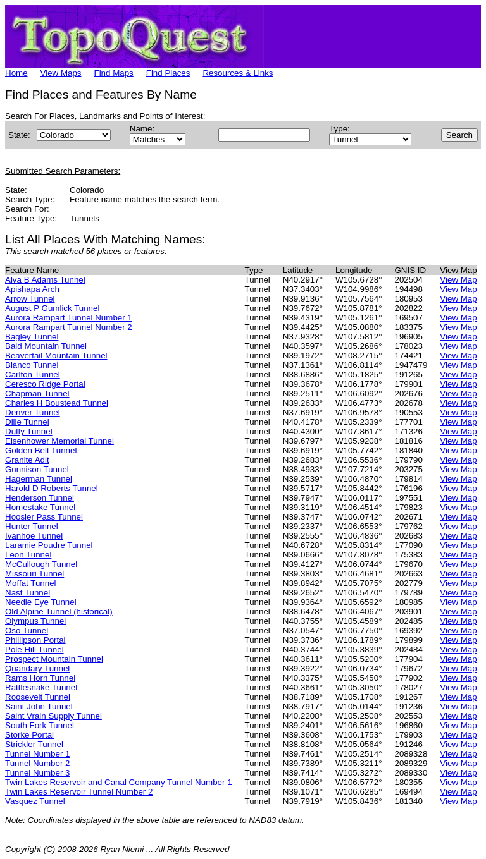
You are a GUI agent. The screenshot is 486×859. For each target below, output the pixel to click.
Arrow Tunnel (30, 298)
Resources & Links (237, 73)
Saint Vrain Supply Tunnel (53, 716)
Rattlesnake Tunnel (41, 687)
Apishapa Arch (32, 289)
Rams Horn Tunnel (40, 678)
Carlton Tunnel (32, 374)
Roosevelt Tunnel (37, 697)
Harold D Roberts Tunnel (51, 488)
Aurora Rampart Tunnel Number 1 (68, 317)
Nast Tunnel (27, 592)
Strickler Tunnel (34, 744)
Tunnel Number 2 (37, 763)
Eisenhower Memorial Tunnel (59, 441)
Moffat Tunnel (30, 583)
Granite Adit (27, 460)
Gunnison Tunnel (37, 469)
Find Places (168, 73)
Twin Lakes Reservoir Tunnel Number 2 (79, 791)
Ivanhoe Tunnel (34, 535)
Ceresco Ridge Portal (45, 384)
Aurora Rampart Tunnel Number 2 (68, 327)
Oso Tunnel (26, 630)
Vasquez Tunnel (35, 801)
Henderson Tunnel (39, 498)
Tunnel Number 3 (37, 772)
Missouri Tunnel (34, 573)
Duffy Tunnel (29, 431)
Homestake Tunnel (40, 507)
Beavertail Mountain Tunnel (56, 355)
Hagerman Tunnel (38, 479)
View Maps (61, 73)
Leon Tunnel (28, 554)
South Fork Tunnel (39, 725)
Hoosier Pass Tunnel (44, 516)
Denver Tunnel (32, 412)
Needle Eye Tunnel (41, 602)
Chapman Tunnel (37, 393)
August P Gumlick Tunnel (52, 308)
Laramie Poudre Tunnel (49, 545)
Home (16, 73)
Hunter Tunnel (31, 526)
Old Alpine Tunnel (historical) (59, 611)
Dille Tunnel (27, 422)
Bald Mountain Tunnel (46, 346)
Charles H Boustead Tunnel (56, 403)
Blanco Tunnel (31, 365)
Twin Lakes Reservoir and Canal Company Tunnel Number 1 (118, 782)
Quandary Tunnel (37, 668)
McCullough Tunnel (41, 564)
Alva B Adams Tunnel (45, 279)
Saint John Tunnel (39, 706)
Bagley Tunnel (31, 336)
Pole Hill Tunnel (34, 649)
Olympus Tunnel (35, 621)
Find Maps (114, 73)
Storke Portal (29, 735)
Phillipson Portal (35, 640)
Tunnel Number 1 (37, 753)
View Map (458, 279)
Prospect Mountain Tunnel (54, 659)
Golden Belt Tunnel (41, 450)
